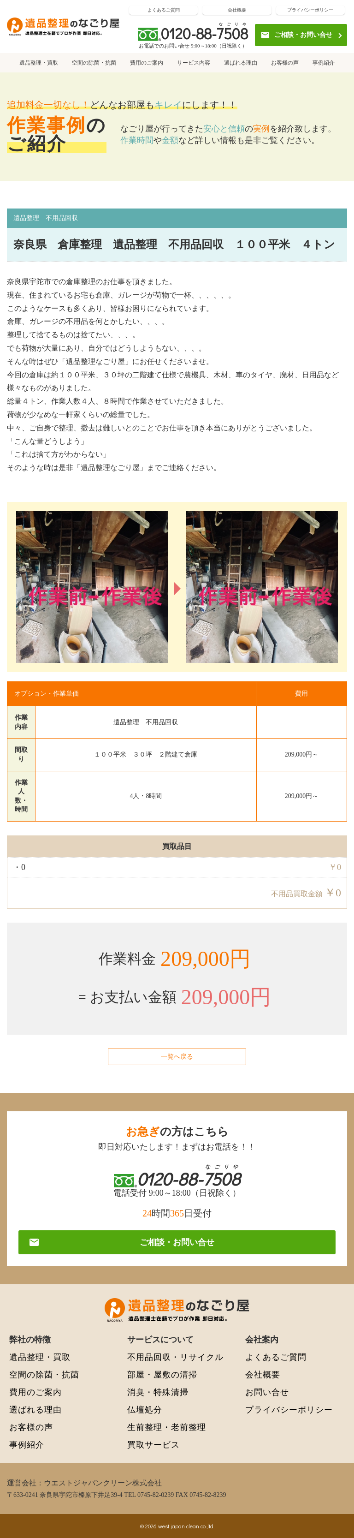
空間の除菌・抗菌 (94, 63)
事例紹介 (324, 63)
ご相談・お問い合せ (296, 35)
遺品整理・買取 (38, 63)
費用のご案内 (146, 63)
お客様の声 (285, 63)
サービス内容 (193, 63)
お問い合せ (267, 1392)
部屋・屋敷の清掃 (162, 1374)
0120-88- (204, 33)
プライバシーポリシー (310, 9)
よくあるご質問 (164, 9)
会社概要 (237, 9)
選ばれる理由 (240, 63)
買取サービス (153, 1444)
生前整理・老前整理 (166, 1427)
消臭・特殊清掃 (158, 1392)
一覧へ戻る (177, 1056)
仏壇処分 (144, 1409)
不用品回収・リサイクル (175, 1357)
